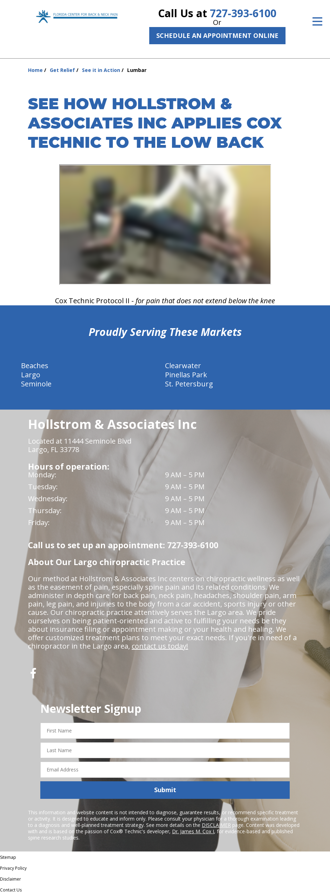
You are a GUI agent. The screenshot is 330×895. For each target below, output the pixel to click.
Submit (165, 789)
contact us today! (160, 646)
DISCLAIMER (216, 825)
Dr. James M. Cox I (193, 831)
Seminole (36, 384)
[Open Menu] (317, 21)
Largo (30, 374)
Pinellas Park (186, 374)
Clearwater (183, 365)
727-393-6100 (243, 13)
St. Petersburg (189, 384)
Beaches (34, 365)
